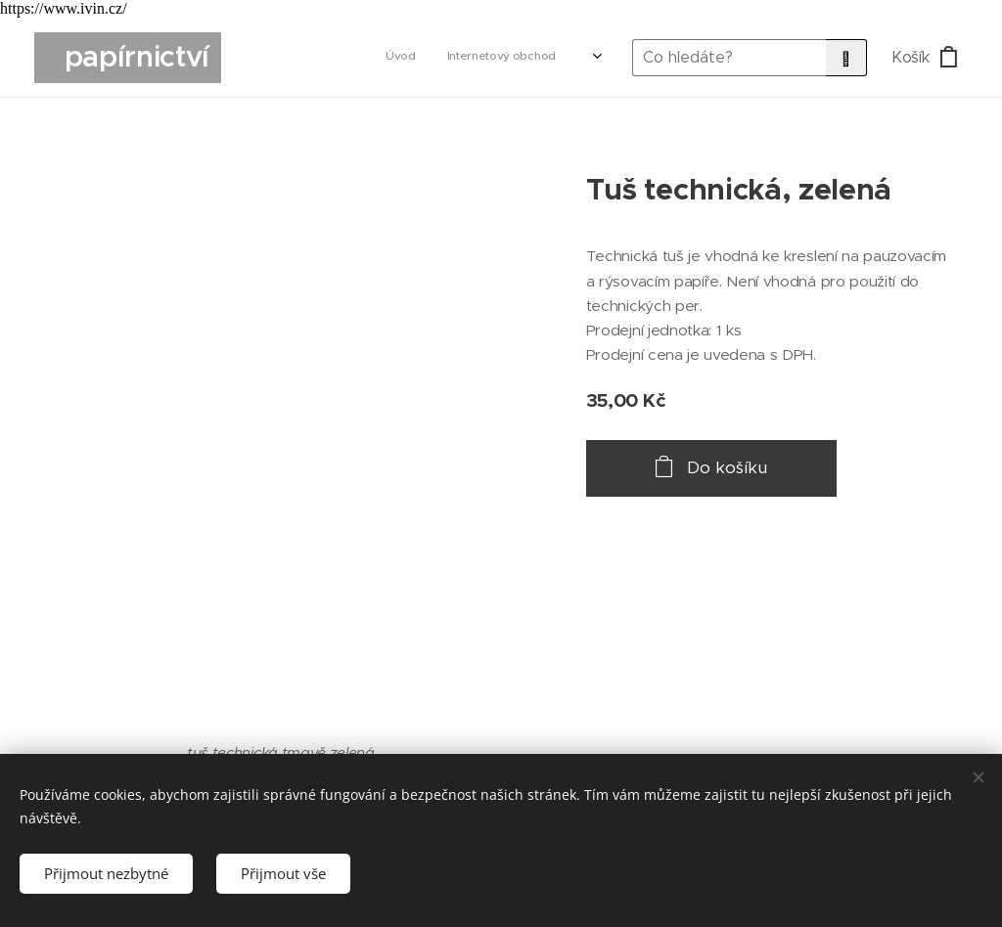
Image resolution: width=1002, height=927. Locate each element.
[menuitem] (352, 57)
